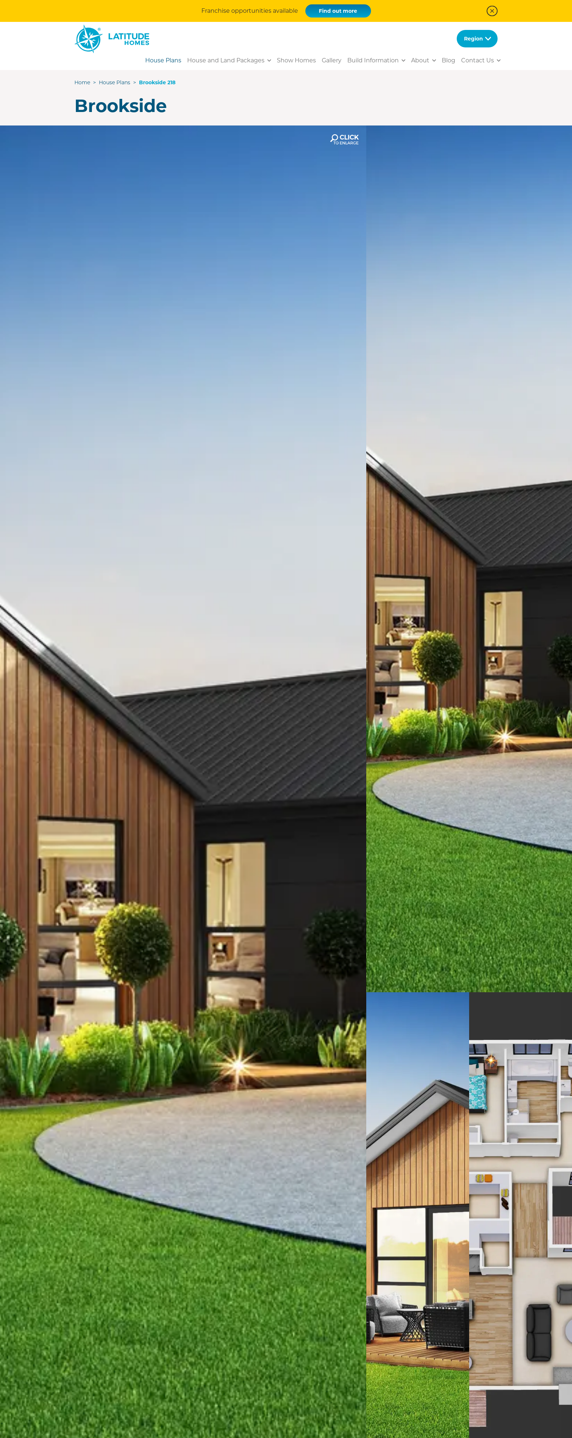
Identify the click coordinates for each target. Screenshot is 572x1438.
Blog (448, 60)
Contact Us (477, 60)
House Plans (163, 60)
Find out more (338, 11)
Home (82, 82)
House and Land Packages (225, 60)
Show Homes (296, 60)
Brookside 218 (157, 82)
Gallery (331, 60)
